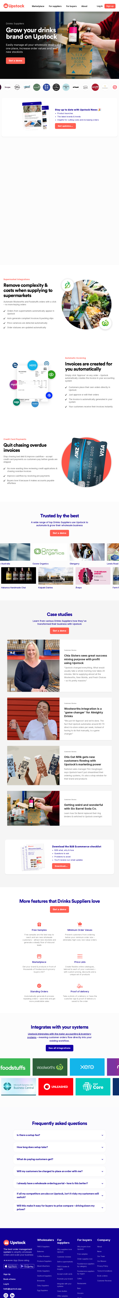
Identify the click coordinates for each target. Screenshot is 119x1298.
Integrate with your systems (64, 1285)
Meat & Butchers (43, 1266)
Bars (79, 1288)
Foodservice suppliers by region (85, 1272)
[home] (13, 5)
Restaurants (81, 1283)
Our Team (101, 1256)
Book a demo (102, 1276)
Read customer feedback (59, 261)
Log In (6, 1284)
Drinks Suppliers (43, 1271)
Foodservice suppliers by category (85, 1265)
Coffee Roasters (43, 1256)
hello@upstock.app (12, 1289)
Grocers (80, 1293)
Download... (61, 866)
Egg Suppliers (42, 1290)
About (84, 6)
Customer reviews (64, 1257)
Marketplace (38, 6)
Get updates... (65, 126)
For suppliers (55, 6)
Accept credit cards (64, 1274)
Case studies (62, 1291)
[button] (38, 6)
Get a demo (15, 61)
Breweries (41, 1281)
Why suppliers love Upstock (64, 1250)
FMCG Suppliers (43, 1247)
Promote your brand (65, 1279)
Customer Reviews (104, 1281)
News (99, 1251)
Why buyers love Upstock (83, 1248)
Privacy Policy (102, 1266)
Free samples (82, 1254)
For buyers (71, 6)
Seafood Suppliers (44, 1276)
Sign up (110, 6)
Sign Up (6, 1274)
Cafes (79, 1279)
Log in (100, 6)
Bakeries (40, 1251)
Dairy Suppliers (43, 1286)
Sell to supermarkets (65, 1262)
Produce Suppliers (44, 1261)
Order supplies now (84, 1259)
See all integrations (60, 1048)
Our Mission (101, 1261)
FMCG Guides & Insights (63, 1268)
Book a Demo (9, 1279)
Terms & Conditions (104, 1271)
